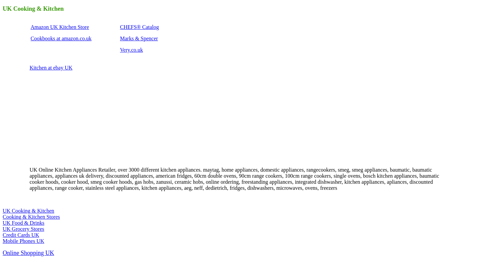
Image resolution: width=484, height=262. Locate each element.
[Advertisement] (80, 118)
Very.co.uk (131, 50)
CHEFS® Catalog (139, 27)
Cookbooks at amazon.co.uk (61, 38)
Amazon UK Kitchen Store (60, 27)
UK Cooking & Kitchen (28, 211)
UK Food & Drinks (23, 223)
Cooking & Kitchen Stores (31, 217)
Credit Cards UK (21, 235)
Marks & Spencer (139, 38)
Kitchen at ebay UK (51, 68)
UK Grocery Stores (23, 229)
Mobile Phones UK (23, 241)
